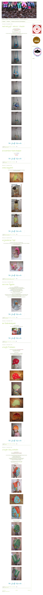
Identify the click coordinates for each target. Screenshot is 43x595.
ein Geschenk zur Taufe (8, 240)
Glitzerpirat (19, 29)
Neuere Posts (3, 590)
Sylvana (16, 29)
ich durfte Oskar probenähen (10, 450)
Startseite (3, 21)
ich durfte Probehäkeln (8, 347)
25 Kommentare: (14, 586)
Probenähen (5, 587)
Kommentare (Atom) (7, 591)
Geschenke (8, 279)
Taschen (8, 587)
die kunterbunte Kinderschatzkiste (11, 151)
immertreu (11, 290)
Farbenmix (5, 279)
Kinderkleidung (10, 279)
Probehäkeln (5, 444)
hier (20, 326)
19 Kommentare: (14, 278)
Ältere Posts (29, 590)
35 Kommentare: (14, 317)
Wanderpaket (5, 162)
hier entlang (16, 155)
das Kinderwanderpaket (9, 323)
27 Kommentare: (14, 234)
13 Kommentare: (14, 146)
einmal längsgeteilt (7, 168)
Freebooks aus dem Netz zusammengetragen (18, 21)
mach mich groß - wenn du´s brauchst (13, 26)
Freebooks (8, 21)
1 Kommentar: (13, 341)
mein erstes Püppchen (8, 284)
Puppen (13, 279)
